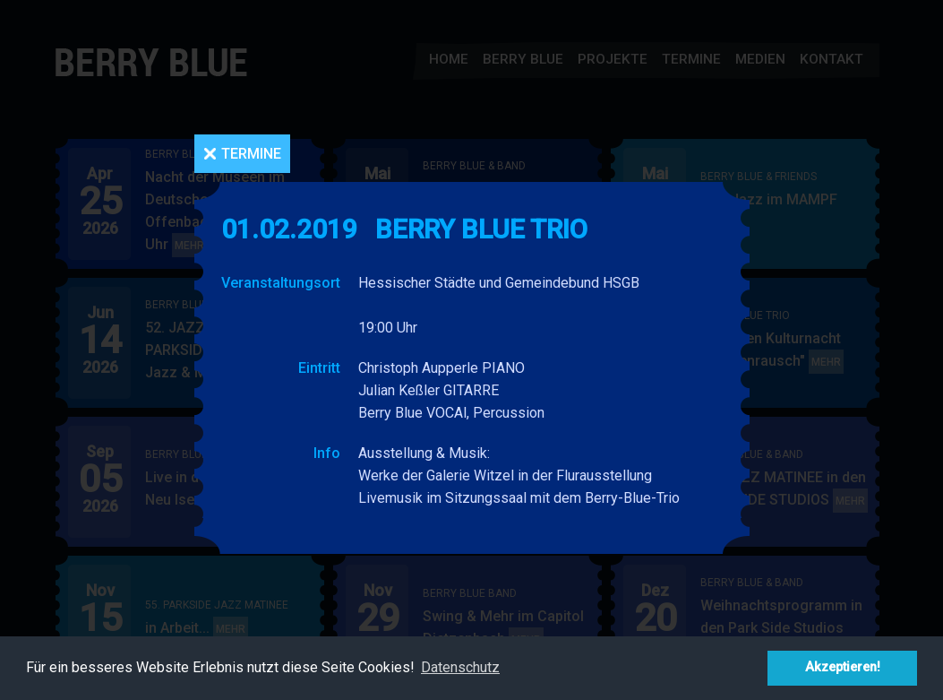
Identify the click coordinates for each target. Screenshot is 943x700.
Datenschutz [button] (460, 667)
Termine (251, 153)
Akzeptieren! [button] (842, 667)
